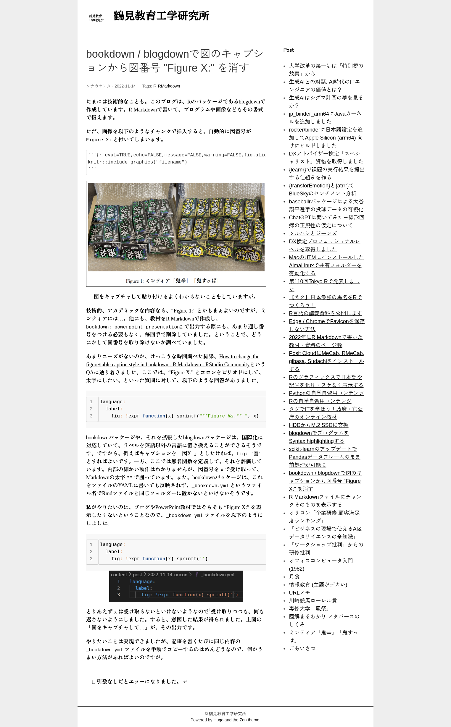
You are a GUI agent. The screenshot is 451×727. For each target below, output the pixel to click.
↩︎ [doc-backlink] (185, 682)
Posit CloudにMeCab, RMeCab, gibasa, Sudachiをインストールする (326, 361)
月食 (294, 577)
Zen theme (249, 720)
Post (288, 49)
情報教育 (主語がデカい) (318, 585)
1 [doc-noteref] (210, 610)
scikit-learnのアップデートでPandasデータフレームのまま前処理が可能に (324, 457)
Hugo (218, 720)
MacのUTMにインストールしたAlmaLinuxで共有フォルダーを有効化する (326, 265)
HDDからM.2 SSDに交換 (319, 425)
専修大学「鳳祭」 (310, 609)
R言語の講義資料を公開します (325, 313)
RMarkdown (169, 86)
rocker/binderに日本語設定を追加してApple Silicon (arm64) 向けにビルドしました (326, 138)
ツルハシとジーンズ (313, 234)
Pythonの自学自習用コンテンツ (326, 393)
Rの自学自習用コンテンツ (320, 401)
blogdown (249, 102)
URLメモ (299, 593)
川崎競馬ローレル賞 (313, 601)
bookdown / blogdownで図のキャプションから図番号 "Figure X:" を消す (325, 481)
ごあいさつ (302, 649)
